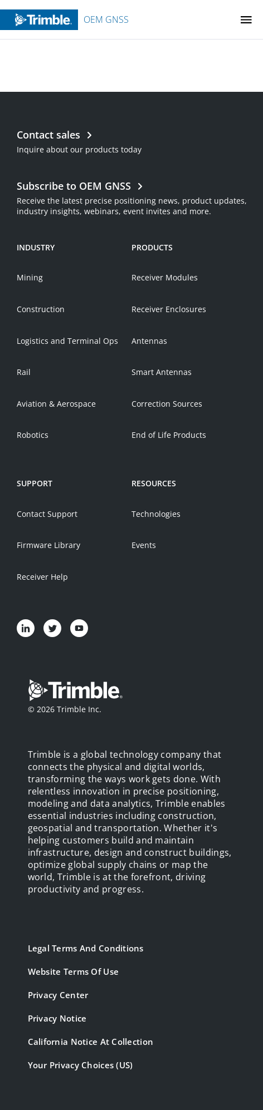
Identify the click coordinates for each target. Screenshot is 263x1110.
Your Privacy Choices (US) (80, 1064)
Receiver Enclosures (169, 309)
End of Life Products (169, 435)
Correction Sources (167, 403)
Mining (30, 277)
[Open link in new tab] (132, 197)
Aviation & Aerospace (56, 403)
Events (144, 545)
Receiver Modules (165, 277)
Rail (24, 372)
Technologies (156, 514)
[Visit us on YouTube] (79, 628)
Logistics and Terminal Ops (67, 341)
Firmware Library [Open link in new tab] (48, 545)
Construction (41, 309)
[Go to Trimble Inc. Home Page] (75, 691)
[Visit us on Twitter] (52, 628)
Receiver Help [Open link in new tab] (42, 576)
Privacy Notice (57, 1018)
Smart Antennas (162, 372)
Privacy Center (58, 994)
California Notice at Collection (91, 1041)
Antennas (149, 341)
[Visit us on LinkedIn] (26, 628)
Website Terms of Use (73, 971)
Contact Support (47, 514)
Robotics (32, 435)
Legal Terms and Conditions (86, 948)
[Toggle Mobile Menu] (246, 19)
